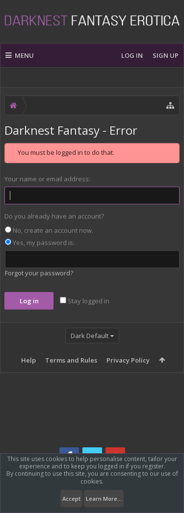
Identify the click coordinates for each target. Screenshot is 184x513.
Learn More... (104, 498)
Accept (71, 498)
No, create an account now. (49, 230)
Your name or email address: (47, 178)
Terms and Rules (71, 360)
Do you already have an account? (54, 216)
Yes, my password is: (40, 242)
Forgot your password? (39, 273)
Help (28, 360)
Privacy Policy (128, 360)
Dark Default (89, 335)
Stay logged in (84, 300)
